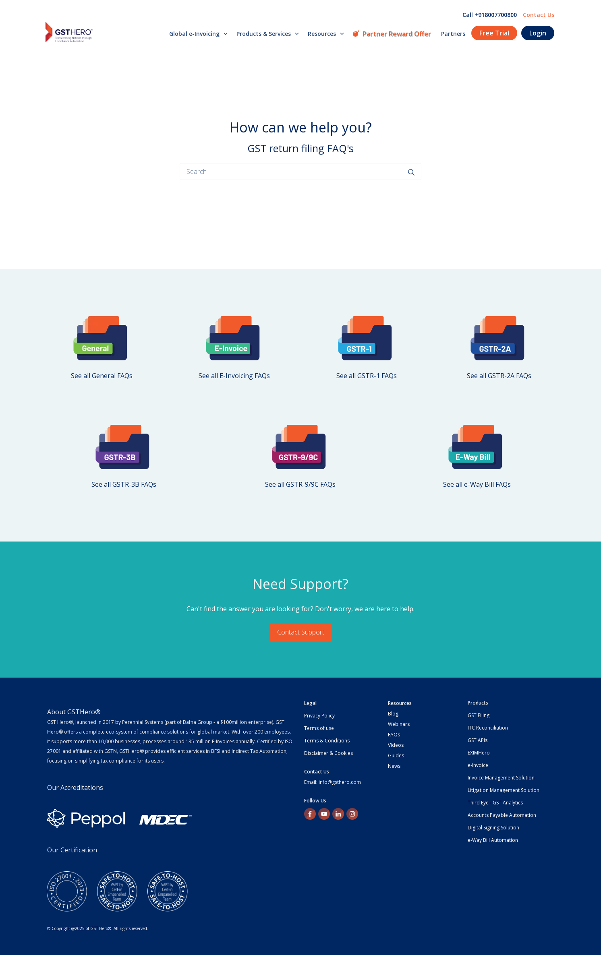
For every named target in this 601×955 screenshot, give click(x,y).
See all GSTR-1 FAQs (366, 375)
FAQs (394, 734)
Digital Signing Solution (493, 827)
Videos (396, 745)
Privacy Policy (319, 715)
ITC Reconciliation (488, 727)
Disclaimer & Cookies (328, 753)
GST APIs (477, 740)
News (394, 766)
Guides (396, 755)
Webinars (399, 724)
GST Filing (478, 715)
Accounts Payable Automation (502, 815)
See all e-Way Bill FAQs (477, 484)
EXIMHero (479, 752)
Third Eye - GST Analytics (495, 802)
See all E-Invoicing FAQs (234, 375)
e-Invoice (478, 765)
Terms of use (319, 728)
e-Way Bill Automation (493, 840)
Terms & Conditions (327, 740)
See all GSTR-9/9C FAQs (300, 484)
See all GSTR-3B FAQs (123, 484)
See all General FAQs (102, 375)
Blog (393, 713)
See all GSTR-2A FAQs (499, 375)
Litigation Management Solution (503, 790)
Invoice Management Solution (501, 777)
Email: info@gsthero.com (332, 782)
